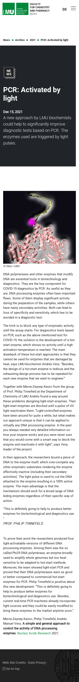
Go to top (11, 669)
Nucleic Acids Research (34, 633)
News (6, 40)
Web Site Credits (14, 662)
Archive (20, 40)
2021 (33, 40)
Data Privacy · (37, 662)
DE (64, 9)
